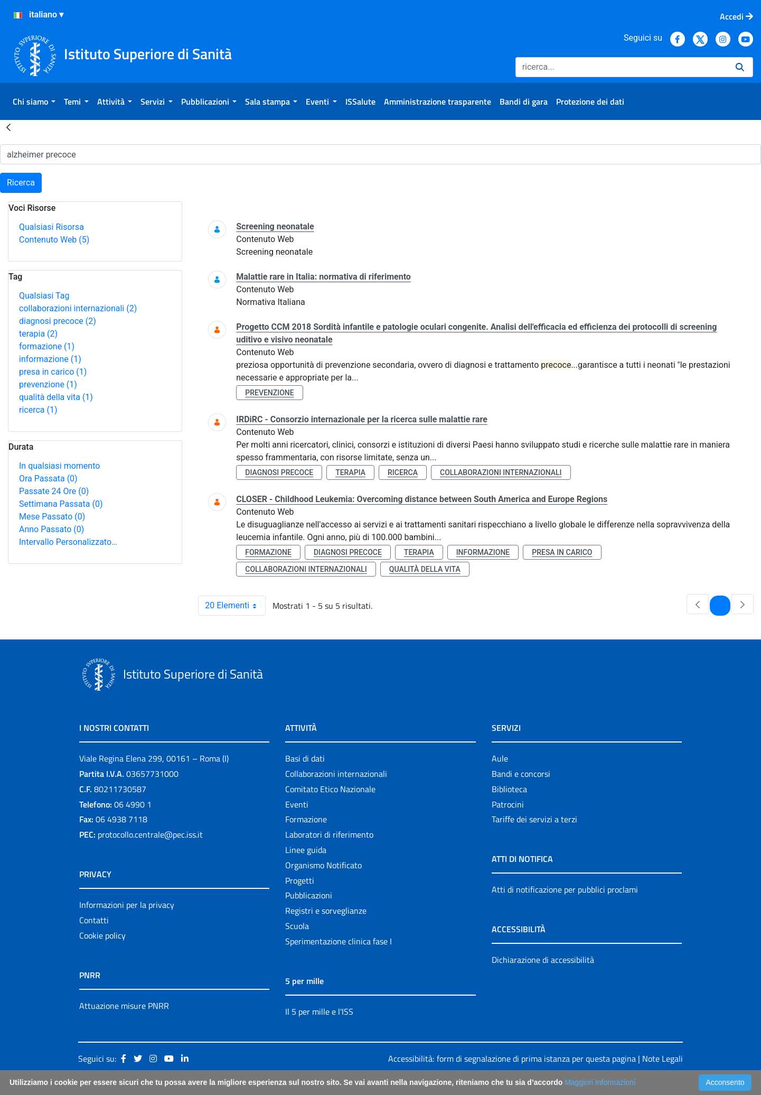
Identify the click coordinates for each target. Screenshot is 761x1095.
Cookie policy (102, 935)
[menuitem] (34, 101)
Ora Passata (48, 479)
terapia (38, 334)
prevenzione (48, 384)
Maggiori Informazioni (600, 1082)
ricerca (38, 410)
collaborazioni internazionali (78, 308)
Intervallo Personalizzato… (68, 542)
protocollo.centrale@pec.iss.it (150, 834)
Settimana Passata (60, 504)
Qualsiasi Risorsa (51, 227)
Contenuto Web (54, 240)
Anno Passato (51, 529)
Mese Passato (52, 517)
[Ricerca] (621, 67)
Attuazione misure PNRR (124, 1005)
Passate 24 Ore (54, 491)
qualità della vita (56, 397)
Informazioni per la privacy (126, 904)
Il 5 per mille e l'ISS (319, 1011)
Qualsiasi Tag (44, 296)
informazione (50, 359)
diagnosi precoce (57, 321)
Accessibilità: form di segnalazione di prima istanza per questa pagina (512, 1058)
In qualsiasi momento (59, 466)
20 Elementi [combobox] (235, 606)
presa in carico (53, 372)
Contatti (94, 920)
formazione (46, 346)
